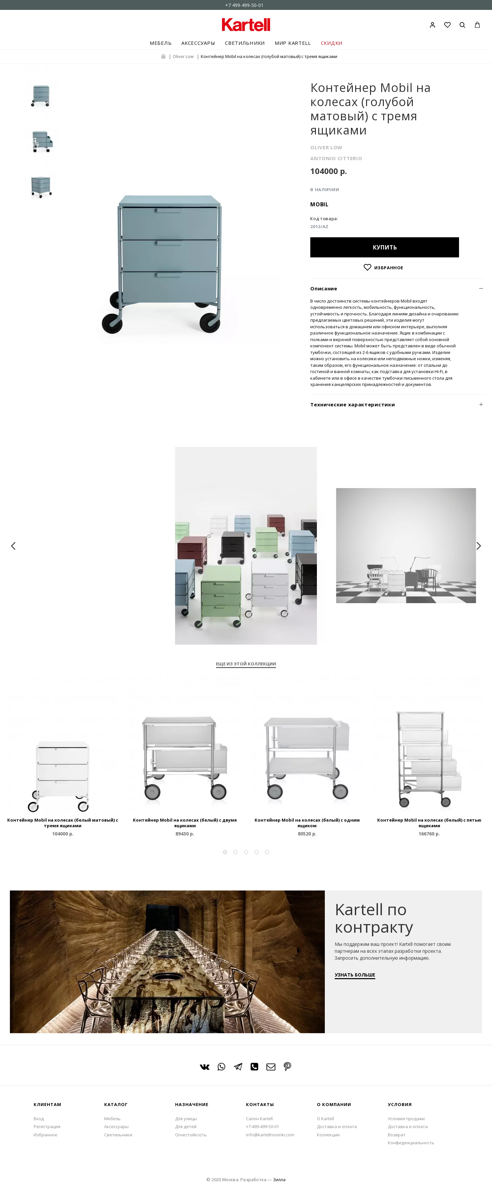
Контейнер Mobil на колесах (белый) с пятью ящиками (429, 823)
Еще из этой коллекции (246, 664)
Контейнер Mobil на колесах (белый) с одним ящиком (307, 823)
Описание (323, 288)
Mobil (319, 204)
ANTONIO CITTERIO (336, 158)
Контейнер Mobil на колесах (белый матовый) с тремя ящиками (62, 823)
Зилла (279, 1179)
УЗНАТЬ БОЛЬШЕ (358, 978)
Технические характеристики (352, 404)
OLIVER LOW (326, 147)
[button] (225, 852)
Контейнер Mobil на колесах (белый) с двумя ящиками (185, 823)
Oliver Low (183, 56)
